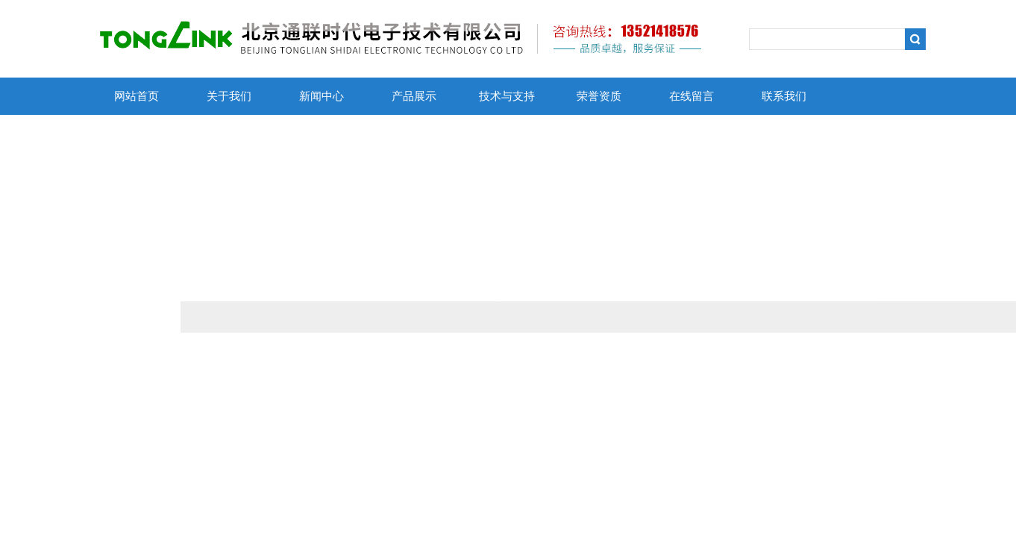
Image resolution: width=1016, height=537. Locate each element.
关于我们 (229, 96)
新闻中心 (321, 96)
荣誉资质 (599, 96)
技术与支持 (507, 96)
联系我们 (784, 96)
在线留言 (691, 96)
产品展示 (414, 96)
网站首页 (136, 96)
